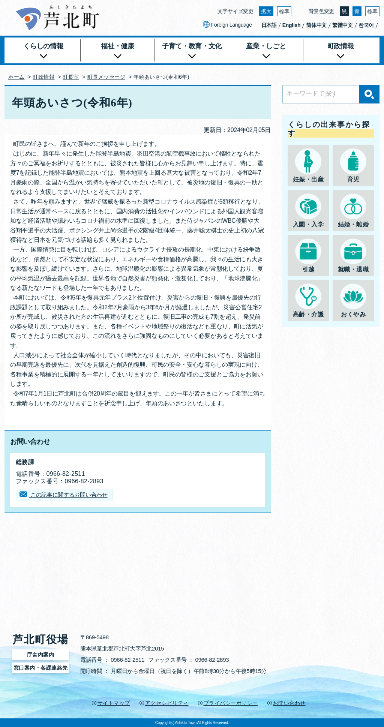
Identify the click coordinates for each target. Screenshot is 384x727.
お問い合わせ (289, 703)
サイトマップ (114, 703)
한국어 (366, 25)
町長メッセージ (106, 77)
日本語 (269, 25)
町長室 (71, 77)
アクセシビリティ (167, 703)
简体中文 (316, 25)
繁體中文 (342, 25)
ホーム (16, 77)
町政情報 (43, 77)
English (291, 25)
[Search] (331, 94)
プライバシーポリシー (231, 703)
